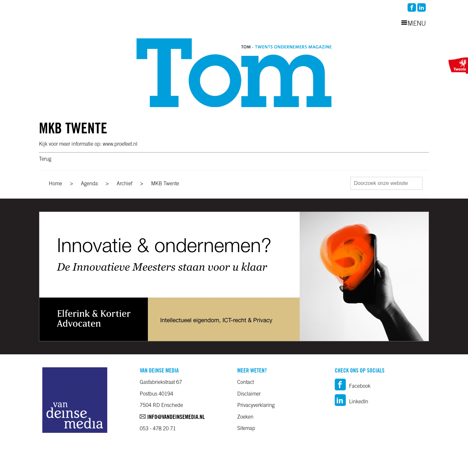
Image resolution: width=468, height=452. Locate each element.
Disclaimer (249, 394)
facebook (411, 7)
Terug (45, 159)
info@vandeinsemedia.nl (172, 418)
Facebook (352, 386)
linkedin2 (421, 7)
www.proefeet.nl (120, 144)
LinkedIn (351, 402)
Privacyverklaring (256, 405)
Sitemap (246, 428)
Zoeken (245, 417)
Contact (245, 382)
